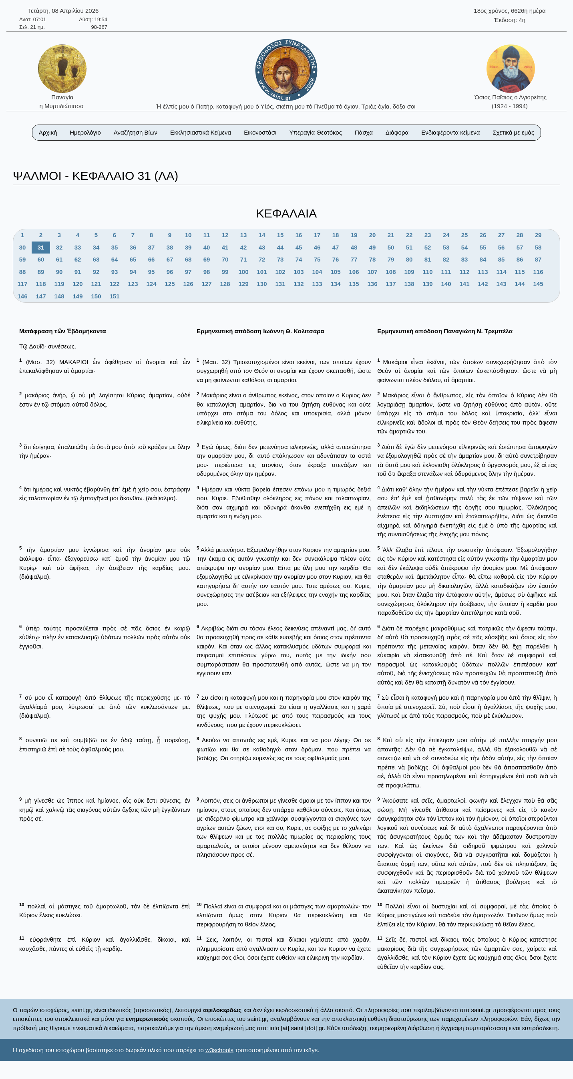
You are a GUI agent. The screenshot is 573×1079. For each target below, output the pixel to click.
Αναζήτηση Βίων (135, 132)
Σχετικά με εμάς (513, 132)
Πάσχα (364, 132)
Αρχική (48, 132)
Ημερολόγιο (85, 132)
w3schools (219, 1050)
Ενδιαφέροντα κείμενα (450, 132)
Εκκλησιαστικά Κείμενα (200, 132)
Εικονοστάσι (260, 132)
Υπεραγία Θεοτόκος (315, 132)
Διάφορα (397, 132)
